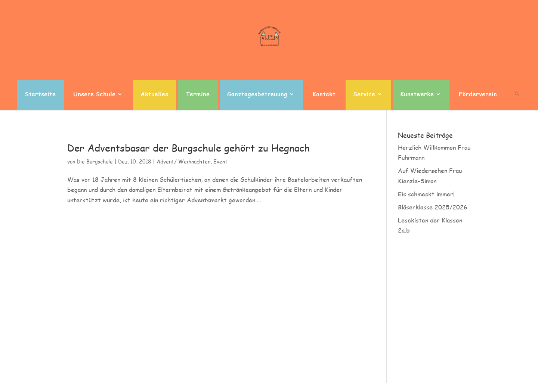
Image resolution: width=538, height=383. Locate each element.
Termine (198, 94)
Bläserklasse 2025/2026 (432, 207)
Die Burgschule (95, 161)
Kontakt (324, 94)
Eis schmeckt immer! (426, 194)
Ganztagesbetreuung (257, 94)
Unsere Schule (94, 94)
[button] (517, 100)
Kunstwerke (417, 94)
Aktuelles (154, 94)
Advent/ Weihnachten (183, 161)
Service (364, 94)
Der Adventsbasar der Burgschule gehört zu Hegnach (188, 148)
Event (220, 161)
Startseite (40, 94)
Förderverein (478, 94)
